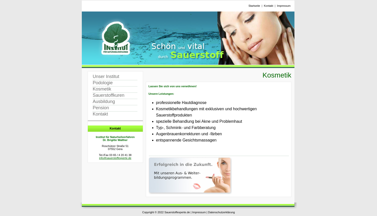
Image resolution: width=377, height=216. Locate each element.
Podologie (103, 82)
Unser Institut (106, 76)
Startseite (254, 5)
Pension (101, 107)
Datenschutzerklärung (221, 212)
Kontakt (268, 5)
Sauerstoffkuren (109, 95)
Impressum (283, 5)
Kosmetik (102, 89)
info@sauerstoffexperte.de (115, 158)
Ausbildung (104, 101)
